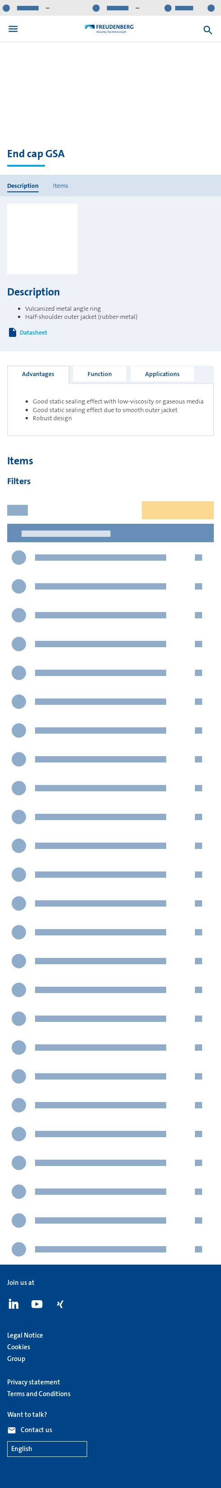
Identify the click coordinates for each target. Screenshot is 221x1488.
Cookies (18, 1347)
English (21, 1449)
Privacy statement (33, 1382)
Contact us (36, 1430)
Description (23, 185)
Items (60, 185)
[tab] (38, 375)
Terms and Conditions (39, 1393)
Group (16, 1358)
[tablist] (110, 374)
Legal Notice (25, 1335)
